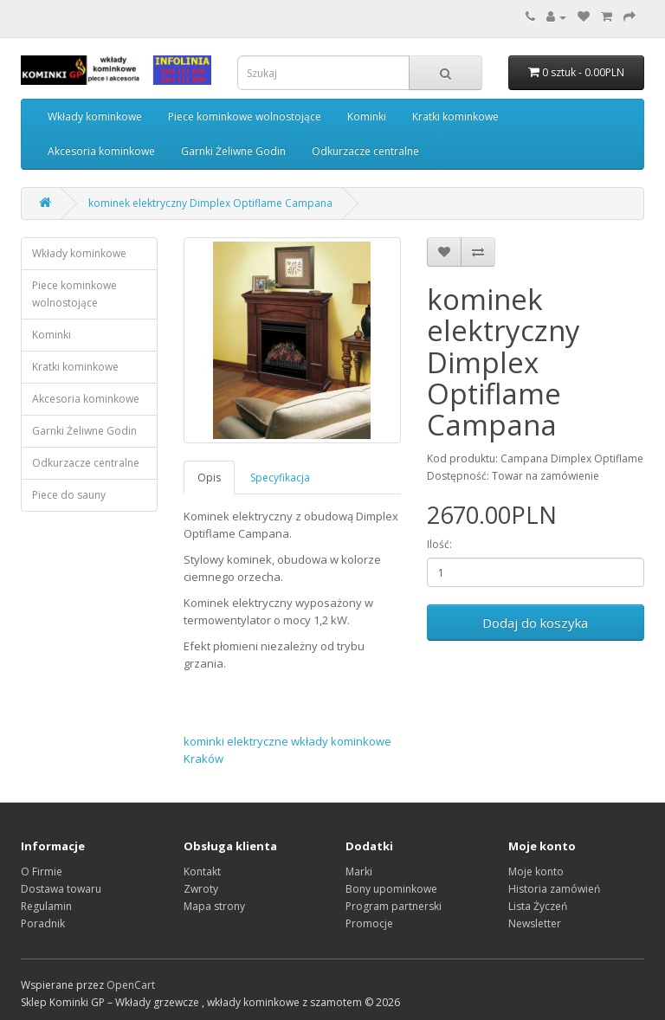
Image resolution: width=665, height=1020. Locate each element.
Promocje (369, 923)
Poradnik (43, 923)
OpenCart (131, 985)
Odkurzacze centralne (365, 151)
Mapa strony (214, 906)
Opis (209, 477)
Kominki (366, 116)
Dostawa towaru (61, 888)
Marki (358, 871)
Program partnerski (393, 906)
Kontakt (202, 871)
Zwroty (201, 888)
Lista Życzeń (537, 906)
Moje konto (536, 871)
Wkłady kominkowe (95, 116)
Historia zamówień (554, 888)
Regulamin (46, 906)
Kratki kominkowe (455, 116)
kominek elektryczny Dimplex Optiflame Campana (210, 203)
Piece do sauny (69, 494)
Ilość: (439, 544)
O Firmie (41, 871)
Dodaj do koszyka (535, 622)
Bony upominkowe (391, 888)
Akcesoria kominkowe (101, 151)
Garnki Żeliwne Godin (233, 151)
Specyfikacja (280, 477)
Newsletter (534, 923)
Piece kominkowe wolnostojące (244, 116)
